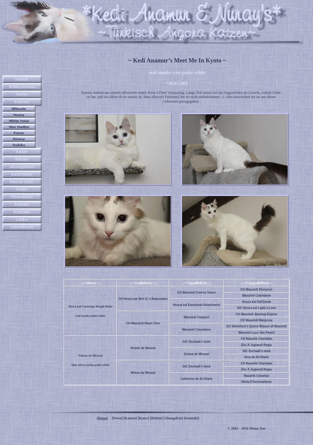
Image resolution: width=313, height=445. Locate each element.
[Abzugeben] (173, 418)
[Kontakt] (191, 418)
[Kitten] (156, 418)
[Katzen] (130, 418)
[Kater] (143, 418)
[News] (117, 418)
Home (102, 418)
